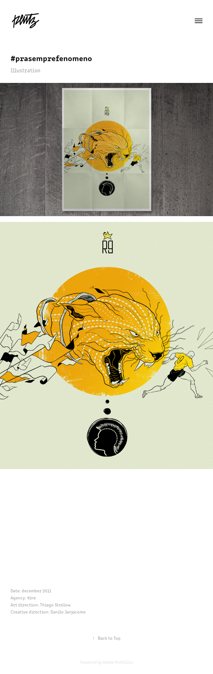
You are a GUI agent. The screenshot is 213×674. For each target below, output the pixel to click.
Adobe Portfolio (118, 662)
